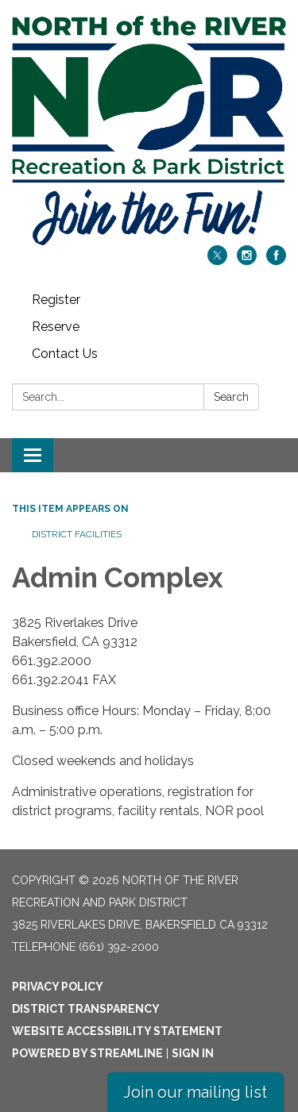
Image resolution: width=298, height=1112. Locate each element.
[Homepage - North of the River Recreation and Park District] (149, 130)
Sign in (193, 1053)
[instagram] (247, 260)
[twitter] (217, 260)
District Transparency (86, 1008)
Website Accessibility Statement (117, 1031)
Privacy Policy (57, 986)
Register (56, 299)
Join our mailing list (195, 1092)
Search (231, 397)
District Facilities (77, 534)
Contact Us (65, 353)
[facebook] (276, 260)
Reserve (55, 326)
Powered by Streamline (87, 1053)
